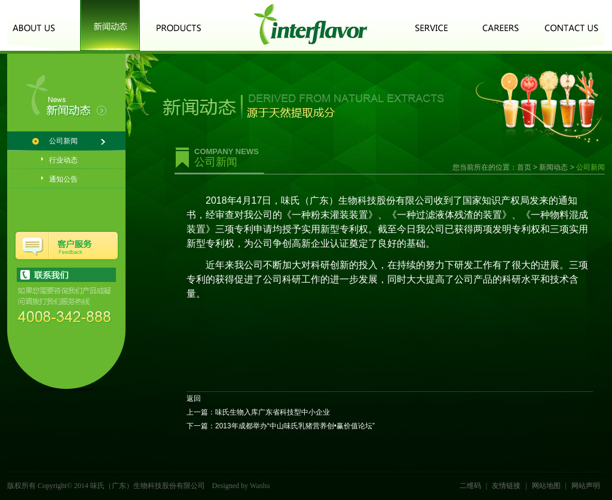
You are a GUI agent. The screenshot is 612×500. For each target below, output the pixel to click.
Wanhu (260, 485)
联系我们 (572, 25)
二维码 (470, 485)
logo (310, 25)
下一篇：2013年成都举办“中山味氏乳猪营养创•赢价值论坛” (280, 426)
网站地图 (546, 485)
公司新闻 (63, 141)
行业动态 (63, 160)
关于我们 (37, 25)
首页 (524, 167)
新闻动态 (110, 25)
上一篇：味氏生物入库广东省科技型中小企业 (258, 412)
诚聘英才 (501, 25)
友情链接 (506, 485)
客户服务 (431, 25)
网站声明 (585, 485)
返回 (193, 398)
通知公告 (63, 179)
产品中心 (179, 25)
